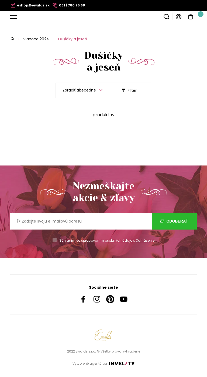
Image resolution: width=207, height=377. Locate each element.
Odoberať (174, 221)
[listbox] (81, 90)
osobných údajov (119, 240)
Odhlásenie (145, 240)
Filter (129, 90)
